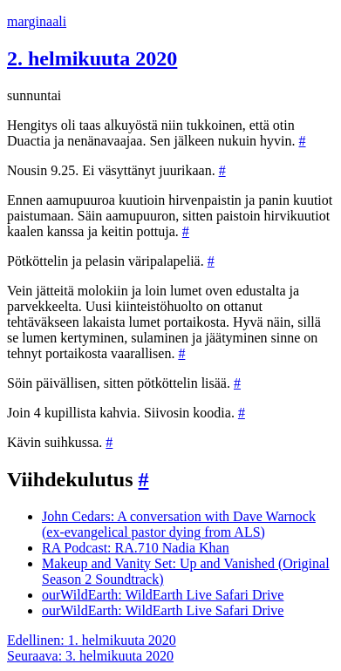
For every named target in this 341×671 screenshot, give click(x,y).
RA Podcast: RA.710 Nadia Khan (135, 547)
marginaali (36, 21)
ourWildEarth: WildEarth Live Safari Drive (162, 594)
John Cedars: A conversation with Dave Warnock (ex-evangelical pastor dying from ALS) (179, 524)
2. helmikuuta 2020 (92, 58)
